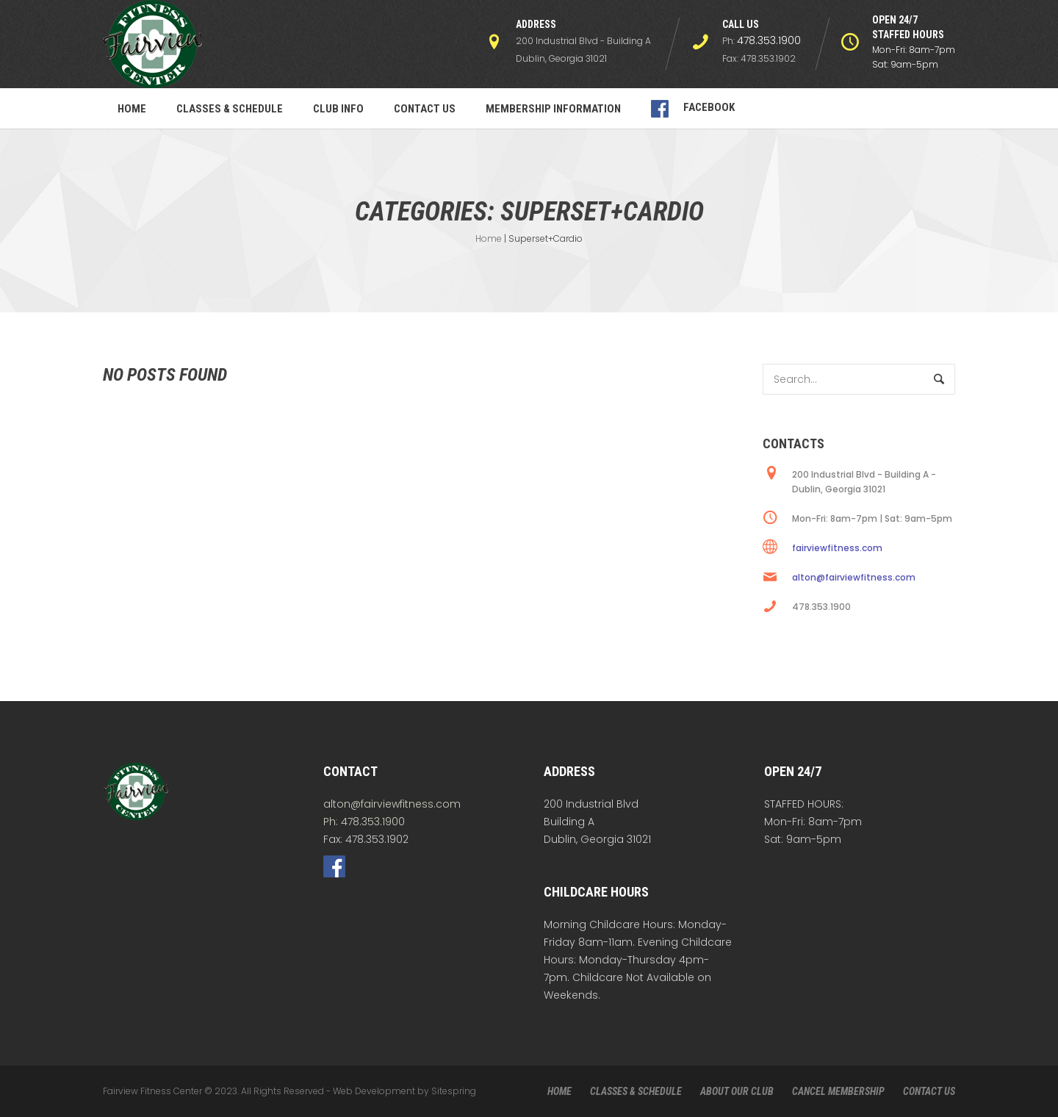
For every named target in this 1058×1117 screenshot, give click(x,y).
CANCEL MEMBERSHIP (838, 1091)
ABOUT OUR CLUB (737, 1091)
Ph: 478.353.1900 (364, 821)
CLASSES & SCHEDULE (636, 1091)
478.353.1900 (769, 40)
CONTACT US (929, 1091)
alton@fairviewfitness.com (853, 577)
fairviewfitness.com (837, 548)
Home (488, 238)
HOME (559, 1091)
